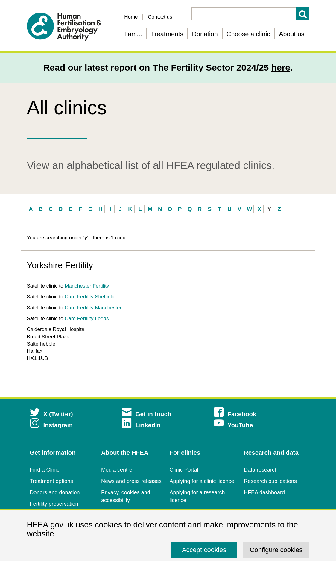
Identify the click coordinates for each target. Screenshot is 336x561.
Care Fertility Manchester (93, 308)
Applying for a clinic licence (202, 481)
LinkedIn (141, 425)
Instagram (51, 425)
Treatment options (51, 481)
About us (291, 34)
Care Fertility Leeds (87, 318)
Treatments (167, 34)
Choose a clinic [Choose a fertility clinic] (248, 34)
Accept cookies (204, 550)
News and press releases (131, 481)
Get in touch (146, 414)
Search (302, 13)
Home (131, 17)
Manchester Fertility (87, 286)
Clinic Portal (184, 470)
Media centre (116, 470)
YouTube (233, 425)
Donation (205, 34)
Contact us (160, 17)
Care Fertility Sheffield (90, 296)
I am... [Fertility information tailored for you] (133, 34)
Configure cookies (276, 550)
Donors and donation (55, 492)
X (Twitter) (51, 414)
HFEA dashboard (264, 492)
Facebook (235, 414)
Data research (261, 470)
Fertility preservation (54, 504)
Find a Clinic (45, 470)
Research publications (270, 481)
